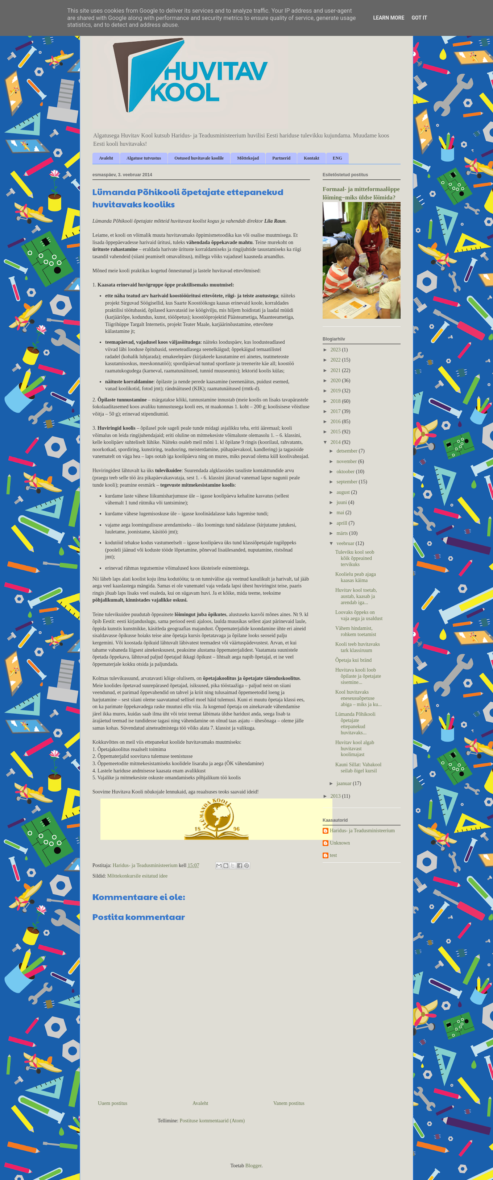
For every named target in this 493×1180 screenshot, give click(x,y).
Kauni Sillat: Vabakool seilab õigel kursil (358, 767)
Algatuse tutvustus (144, 158)
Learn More (388, 18)
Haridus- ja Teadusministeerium (362, 830)
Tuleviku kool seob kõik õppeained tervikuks (354, 558)
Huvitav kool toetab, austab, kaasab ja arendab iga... (356, 596)
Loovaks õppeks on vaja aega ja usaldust (358, 615)
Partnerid (281, 158)
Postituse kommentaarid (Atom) (212, 1120)
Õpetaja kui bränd (353, 660)
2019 (336, 390)
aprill (342, 523)
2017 (336, 411)
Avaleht (106, 158)
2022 (336, 360)
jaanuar (344, 783)
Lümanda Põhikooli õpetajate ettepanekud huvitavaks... (355, 723)
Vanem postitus (288, 1103)
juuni (342, 502)
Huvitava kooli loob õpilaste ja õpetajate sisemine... (358, 676)
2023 (336, 349)
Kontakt (311, 158)
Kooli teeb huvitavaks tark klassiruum (357, 647)
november (347, 461)
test (333, 855)
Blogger (253, 1165)
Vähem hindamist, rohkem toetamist (355, 631)
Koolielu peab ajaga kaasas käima (355, 577)
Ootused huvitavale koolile (199, 158)
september (347, 481)
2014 (336, 442)
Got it (419, 18)
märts (342, 533)
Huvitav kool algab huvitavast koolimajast (354, 749)
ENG (337, 158)
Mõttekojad (248, 158)
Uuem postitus (112, 1103)
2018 (336, 401)
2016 (336, 421)
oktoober (346, 471)
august (343, 492)
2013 (336, 796)
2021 (336, 370)
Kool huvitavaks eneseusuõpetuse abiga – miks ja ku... (358, 698)
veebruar (345, 543)
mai (340, 512)
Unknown (340, 843)
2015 (336, 431)
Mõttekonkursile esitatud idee (137, 876)
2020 (336, 380)
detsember (347, 451)
